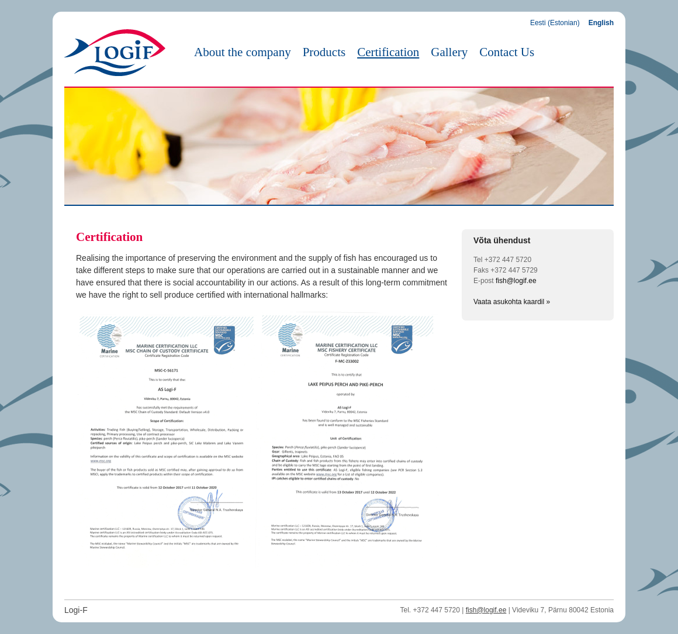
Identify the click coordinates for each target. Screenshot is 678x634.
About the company (242, 52)
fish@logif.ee (516, 281)
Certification (388, 52)
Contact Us (506, 52)
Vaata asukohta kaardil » (511, 302)
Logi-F (76, 610)
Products (324, 52)
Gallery (449, 52)
